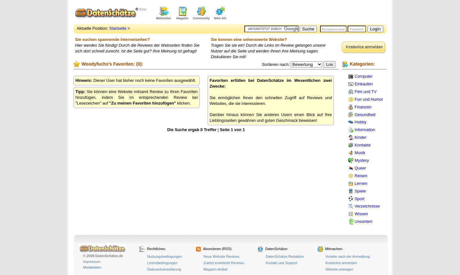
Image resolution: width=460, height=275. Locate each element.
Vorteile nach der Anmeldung (348, 256)
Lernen (361, 183)
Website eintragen (339, 269)
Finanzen (363, 107)
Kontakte (363, 145)
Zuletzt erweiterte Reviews (223, 263)
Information (365, 129)
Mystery (362, 160)
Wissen (361, 213)
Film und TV (366, 91)
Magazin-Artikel (215, 269)
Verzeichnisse (367, 206)
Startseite (117, 28)
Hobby (360, 122)
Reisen (361, 175)
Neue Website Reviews (221, 256)
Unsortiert (363, 221)
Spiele (360, 191)
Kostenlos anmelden (341, 263)
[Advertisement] (312, 12)
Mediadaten (92, 267)
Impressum (91, 261)
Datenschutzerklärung (164, 269)
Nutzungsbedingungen (164, 256)
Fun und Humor (369, 99)
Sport (359, 198)
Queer (360, 168)
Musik (360, 152)
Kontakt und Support (281, 263)
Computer (363, 76)
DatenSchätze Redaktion (284, 256)
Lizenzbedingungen (162, 263)
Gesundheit (365, 114)
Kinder (360, 137)
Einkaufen (364, 84)
